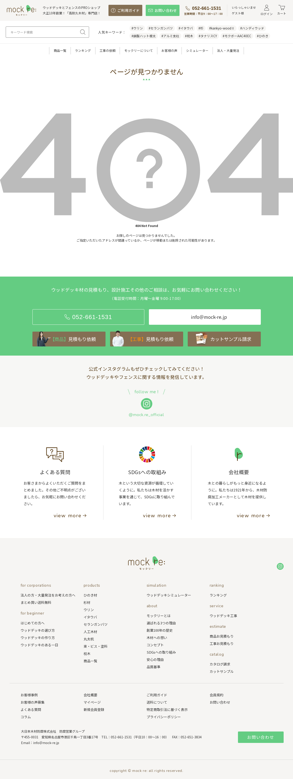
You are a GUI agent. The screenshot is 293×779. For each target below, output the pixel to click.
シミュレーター (197, 50)
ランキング (83, 50)
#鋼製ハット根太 (144, 36)
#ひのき (262, 36)
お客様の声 (169, 50)
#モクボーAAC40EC (237, 36)
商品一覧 (60, 50)
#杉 (200, 28)
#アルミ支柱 (170, 36)
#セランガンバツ (161, 28)
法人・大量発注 (228, 50)
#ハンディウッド (252, 28)
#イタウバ (186, 28)
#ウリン (137, 28)
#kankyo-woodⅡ (222, 28)
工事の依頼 (108, 50)
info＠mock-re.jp (46, 742)
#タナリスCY (208, 36)
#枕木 (189, 36)
